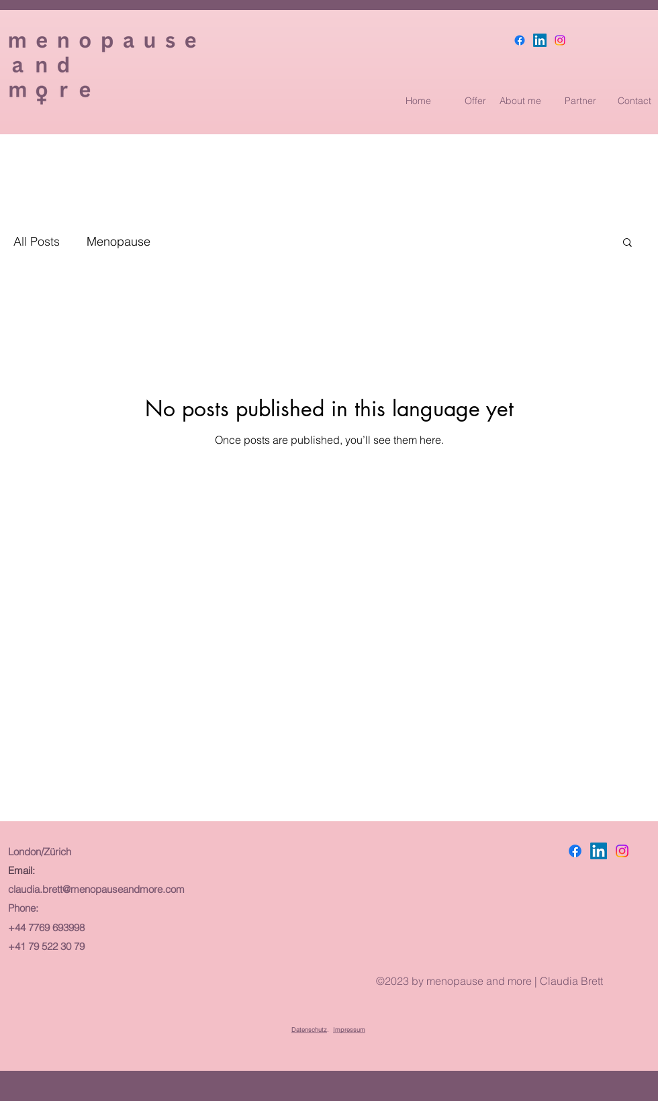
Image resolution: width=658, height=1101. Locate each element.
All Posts (36, 241)
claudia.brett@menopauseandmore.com (96, 889)
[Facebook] (519, 40)
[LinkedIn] (540, 40)
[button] (627, 243)
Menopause (118, 241)
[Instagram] (560, 40)
